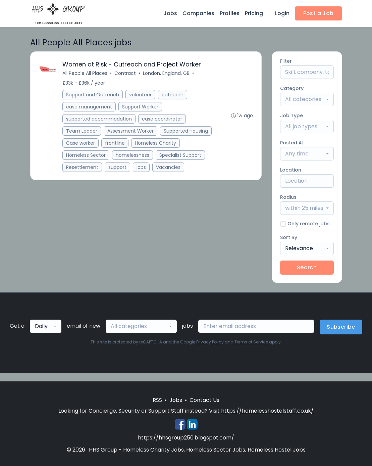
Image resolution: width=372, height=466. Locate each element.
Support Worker (140, 106)
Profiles (230, 13)
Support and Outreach (92, 94)
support (118, 167)
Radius (288, 197)
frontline (115, 143)
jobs (141, 167)
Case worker (80, 143)
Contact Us (204, 400)
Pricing (254, 13)
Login (282, 13)
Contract (125, 73)
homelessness (133, 155)
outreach (173, 94)
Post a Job (318, 13)
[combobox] (307, 99)
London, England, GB (166, 73)
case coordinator (162, 118)
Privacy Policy (210, 342)
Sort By (288, 237)
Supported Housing (186, 131)
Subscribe (341, 327)
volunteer (140, 94)
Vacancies (168, 167)
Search (307, 267)
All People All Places (85, 73)
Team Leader (82, 131)
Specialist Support (181, 155)
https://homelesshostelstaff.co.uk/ (267, 411)
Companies (198, 13)
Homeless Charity (155, 143)
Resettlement (82, 167)
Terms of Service (251, 342)
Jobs (170, 13)
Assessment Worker (131, 131)
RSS (157, 400)
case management (89, 106)
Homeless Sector (86, 155)
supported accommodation (99, 118)
